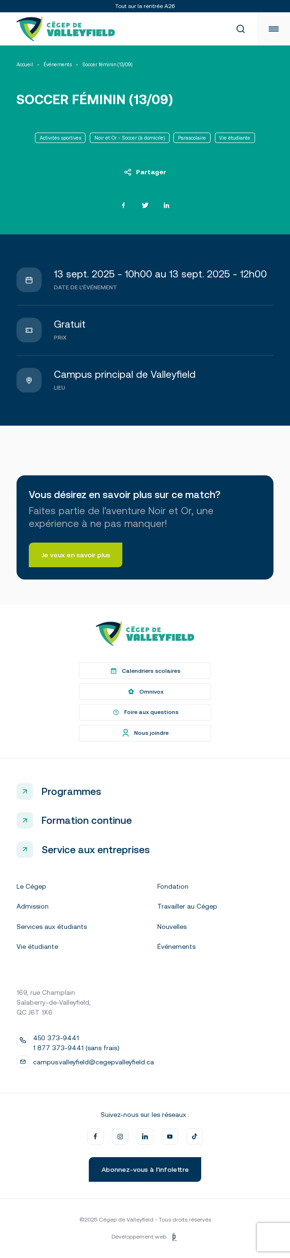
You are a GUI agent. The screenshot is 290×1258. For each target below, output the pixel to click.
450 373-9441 (56, 1038)
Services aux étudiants (52, 926)
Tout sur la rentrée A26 (145, 6)
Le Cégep (31, 886)
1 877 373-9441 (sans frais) (76, 1048)
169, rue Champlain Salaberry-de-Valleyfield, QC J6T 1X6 (54, 1002)
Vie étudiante (37, 946)
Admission (33, 906)
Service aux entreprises (96, 849)
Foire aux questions (144, 712)
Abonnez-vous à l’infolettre (145, 1169)
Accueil (25, 64)
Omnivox (145, 691)
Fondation (172, 886)
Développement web (145, 1237)
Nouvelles (172, 926)
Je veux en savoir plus (76, 555)
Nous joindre (144, 733)
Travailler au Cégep (187, 906)
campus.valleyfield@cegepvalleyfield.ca (93, 1062)
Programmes (71, 791)
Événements (57, 64)
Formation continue (87, 820)
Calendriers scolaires (145, 671)
